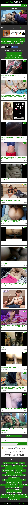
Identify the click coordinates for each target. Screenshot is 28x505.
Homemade (4, 43)
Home (5, 503)
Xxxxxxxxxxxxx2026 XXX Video (9, 485)
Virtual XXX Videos (7, 465)
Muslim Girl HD (23, 485)
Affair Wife (22, 463)
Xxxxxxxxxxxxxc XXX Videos (14, 472)
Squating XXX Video (20, 470)
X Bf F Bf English (20, 475)
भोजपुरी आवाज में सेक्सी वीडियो (11, 463)
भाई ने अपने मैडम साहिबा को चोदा (14, 489)
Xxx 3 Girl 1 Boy (18, 468)
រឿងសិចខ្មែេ (22, 480)
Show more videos (14, 436)
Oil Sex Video (9, 468)
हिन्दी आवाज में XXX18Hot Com (10, 480)
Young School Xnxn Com (19, 465)
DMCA (13, 503)
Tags (9, 503)
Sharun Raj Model (19, 39)
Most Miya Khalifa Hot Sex (14, 492)
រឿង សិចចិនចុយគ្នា (5, 497)
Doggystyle (16, 41)
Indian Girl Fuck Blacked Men (14, 53)
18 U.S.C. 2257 (20, 503)
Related (7, 50)
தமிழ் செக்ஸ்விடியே (14, 477)
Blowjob (3, 41)
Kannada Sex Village (13, 499)
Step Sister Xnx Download (8, 494)
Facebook (14, 47)
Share (2, 47)
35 (21, 28)
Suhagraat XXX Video (8, 470)
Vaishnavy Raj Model (7, 39)
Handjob (17, 43)
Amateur (9, 41)
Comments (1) (18, 50)
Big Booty (11, 43)
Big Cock (22, 41)
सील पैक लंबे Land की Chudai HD (19, 497)
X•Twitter (8, 47)
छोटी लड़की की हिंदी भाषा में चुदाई (14, 482)
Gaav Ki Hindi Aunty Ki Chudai (14, 487)
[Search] (11, 5)
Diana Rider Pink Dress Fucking (14, 58)
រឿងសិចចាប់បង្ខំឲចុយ (21, 494)
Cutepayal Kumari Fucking (14, 55)
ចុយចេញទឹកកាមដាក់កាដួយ (9, 475)
